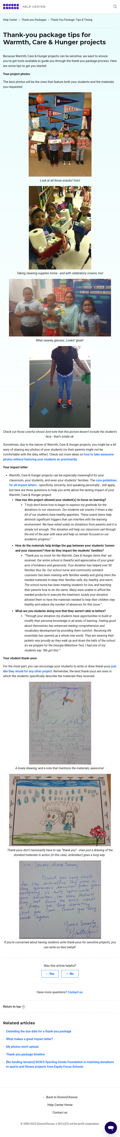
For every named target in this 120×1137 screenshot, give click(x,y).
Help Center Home (59, 1105)
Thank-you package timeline (25, 1054)
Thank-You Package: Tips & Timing (71, 19)
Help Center (34, 6)
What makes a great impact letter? (29, 1039)
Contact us (75, 992)
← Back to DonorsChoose (59, 1097)
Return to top (14, 1006)
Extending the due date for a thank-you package (38, 1031)
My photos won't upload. (22, 1047)
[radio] (50, 974)
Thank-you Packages (33, 19)
